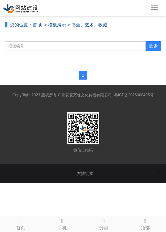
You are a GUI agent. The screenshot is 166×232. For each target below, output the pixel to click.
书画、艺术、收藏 (89, 24)
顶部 (145, 223)
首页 (21, 223)
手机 (62, 223)
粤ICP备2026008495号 (134, 95)
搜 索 (153, 46)
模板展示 (57, 24)
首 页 (38, 24)
